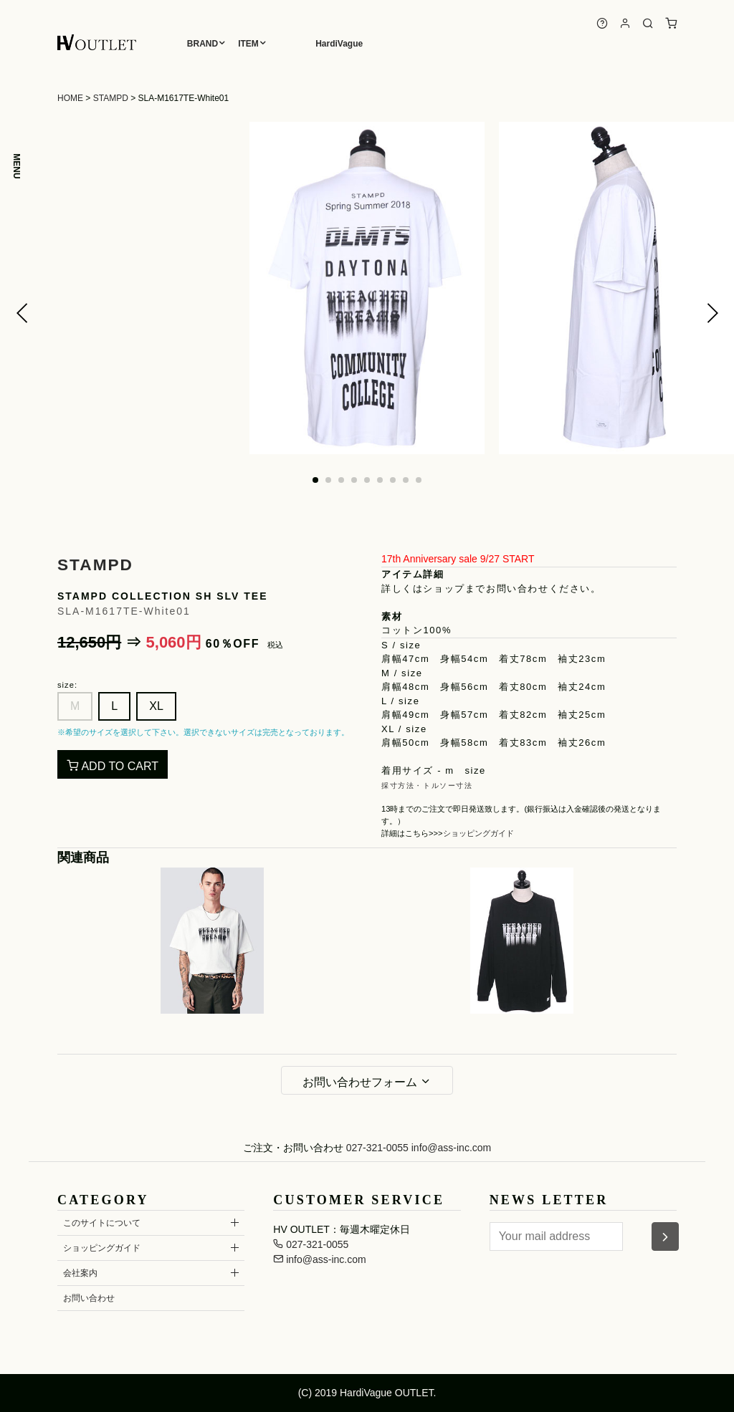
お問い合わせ (89, 1298)
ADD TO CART (112, 765)
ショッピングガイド (478, 833)
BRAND (202, 44)
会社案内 (80, 1273)
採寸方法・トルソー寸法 (427, 785)
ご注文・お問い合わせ (293, 1147)
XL (156, 706)
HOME (70, 98)
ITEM (248, 44)
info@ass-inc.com (451, 1147)
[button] (22, 313)
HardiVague (339, 44)
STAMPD (110, 98)
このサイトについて (101, 1223)
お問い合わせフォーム (367, 1081)
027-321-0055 (377, 1147)
